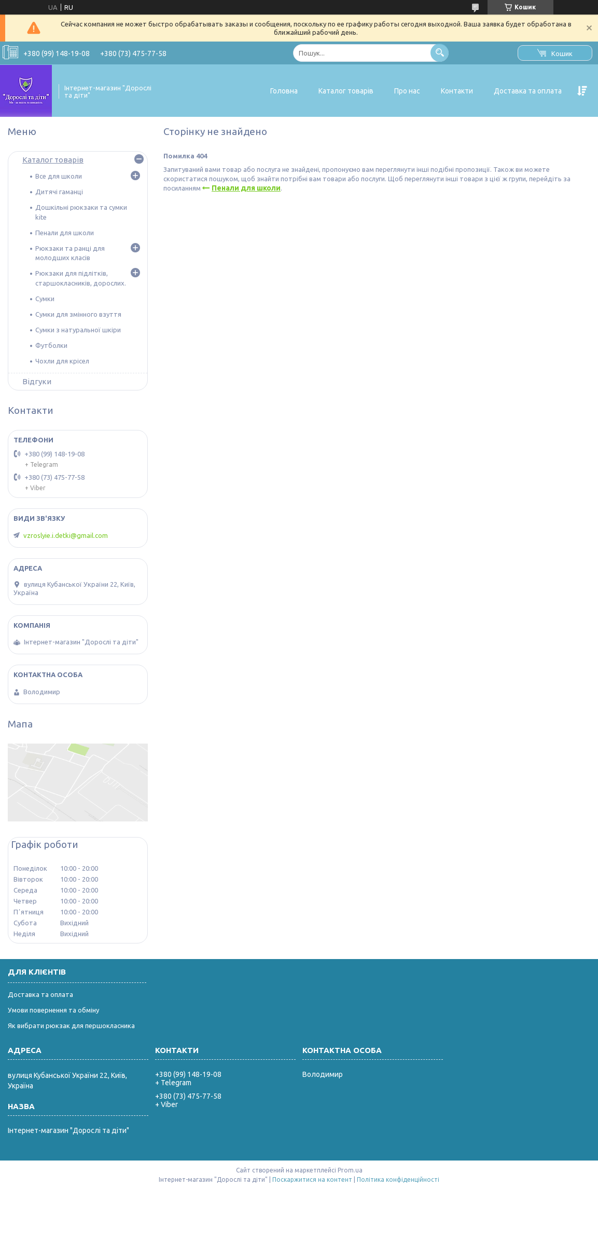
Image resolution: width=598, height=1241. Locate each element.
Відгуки (36, 381)
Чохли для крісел (62, 361)
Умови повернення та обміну (53, 1010)
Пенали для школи (246, 188)
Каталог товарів (345, 91)
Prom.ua (350, 1170)
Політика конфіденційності (398, 1179)
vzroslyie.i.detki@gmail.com (65, 535)
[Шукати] (439, 53)
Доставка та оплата (528, 91)
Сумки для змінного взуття (78, 314)
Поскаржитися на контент (312, 1179)
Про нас (407, 91)
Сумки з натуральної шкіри (78, 329)
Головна (284, 91)
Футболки (51, 345)
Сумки (44, 298)
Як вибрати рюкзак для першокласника (71, 1025)
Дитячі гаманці (59, 191)
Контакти (457, 91)
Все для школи (58, 176)
